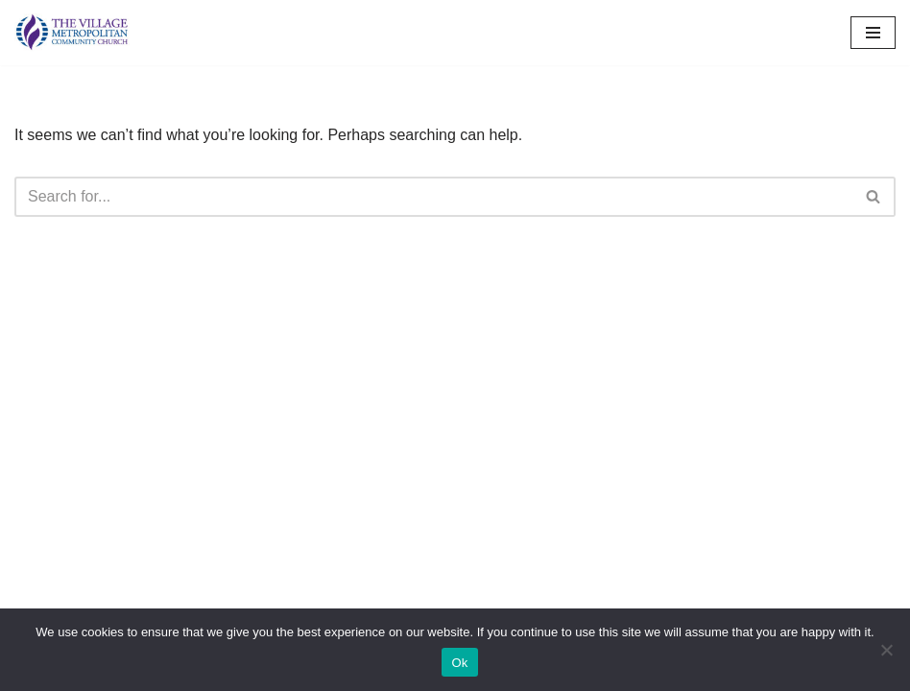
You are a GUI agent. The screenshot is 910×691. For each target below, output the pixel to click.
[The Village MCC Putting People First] (72, 32)
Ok (459, 662)
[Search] (433, 197)
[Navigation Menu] (873, 32)
